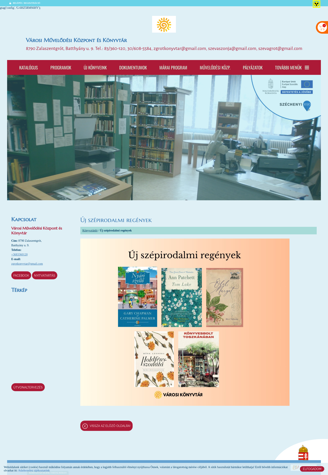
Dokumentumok (133, 67)
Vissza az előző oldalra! (110, 426)
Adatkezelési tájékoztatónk (34, 470)
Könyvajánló (89, 230)
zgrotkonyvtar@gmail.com (27, 263)
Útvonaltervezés (28, 387)
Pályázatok (253, 67)
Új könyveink (95, 67)
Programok (60, 67)
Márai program (173, 67)
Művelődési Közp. (215, 67)
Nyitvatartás (44, 275)
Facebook (21, 275)
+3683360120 (19, 254)
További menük (292, 67)
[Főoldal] (164, 24)
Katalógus (28, 67)
